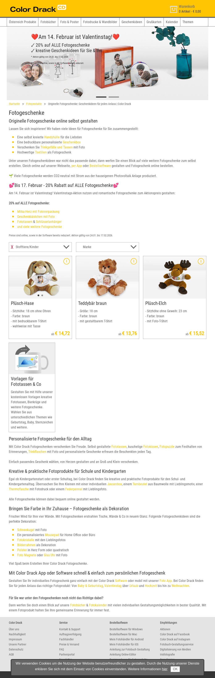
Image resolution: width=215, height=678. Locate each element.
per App (76, 166)
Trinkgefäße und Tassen (57, 147)
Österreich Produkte (22, 22)
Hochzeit (151, 586)
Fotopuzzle (167, 447)
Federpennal (73, 489)
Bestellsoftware (100, 166)
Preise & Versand (69, 644)
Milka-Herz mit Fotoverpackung (38, 212)
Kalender (172, 22)
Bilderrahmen (26, 545)
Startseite (14, 104)
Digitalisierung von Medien (175, 649)
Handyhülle (52, 137)
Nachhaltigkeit (17, 634)
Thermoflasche (19, 489)
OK (175, 669)
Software (121, 581)
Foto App (166, 581)
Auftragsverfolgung (70, 634)
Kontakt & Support (69, 629)
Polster (22, 550)
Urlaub (133, 586)
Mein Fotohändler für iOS (124, 644)
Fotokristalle (25, 540)
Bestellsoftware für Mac (123, 634)
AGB (11, 654)
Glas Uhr (49, 555)
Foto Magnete (26, 555)
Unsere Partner (17, 644)
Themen (187, 22)
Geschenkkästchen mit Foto (36, 217)
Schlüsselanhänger (49, 222)
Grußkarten (154, 22)
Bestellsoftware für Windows (126, 629)
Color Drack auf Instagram (175, 639)
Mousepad (52, 535)
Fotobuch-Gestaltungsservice (177, 644)
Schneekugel (25, 530)
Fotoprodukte (34, 104)
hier (165, 669)
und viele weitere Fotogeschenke (39, 227)
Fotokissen (150, 447)
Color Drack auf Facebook (175, 634)
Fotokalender (98, 605)
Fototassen (24, 222)
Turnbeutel (140, 484)
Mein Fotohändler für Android (127, 639)
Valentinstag (113, 586)
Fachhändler (66, 639)
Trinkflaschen (37, 452)
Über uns (14, 629)
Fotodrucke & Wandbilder (100, 22)
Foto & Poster (69, 22)
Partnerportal (67, 654)
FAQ (61, 649)
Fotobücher (48, 22)
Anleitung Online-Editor (123, 654)
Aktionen (165, 629)
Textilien (41, 152)
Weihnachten (180, 586)
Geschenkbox (72, 142)
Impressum (15, 639)
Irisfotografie (167, 654)
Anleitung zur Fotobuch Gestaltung (130, 649)
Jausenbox (114, 484)
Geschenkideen (132, 22)
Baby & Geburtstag (90, 586)
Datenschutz (16, 649)
